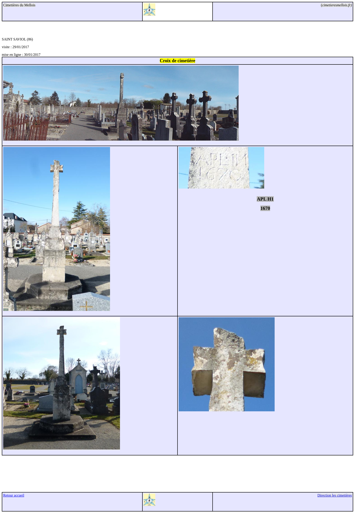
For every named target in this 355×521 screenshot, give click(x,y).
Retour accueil (13, 495)
